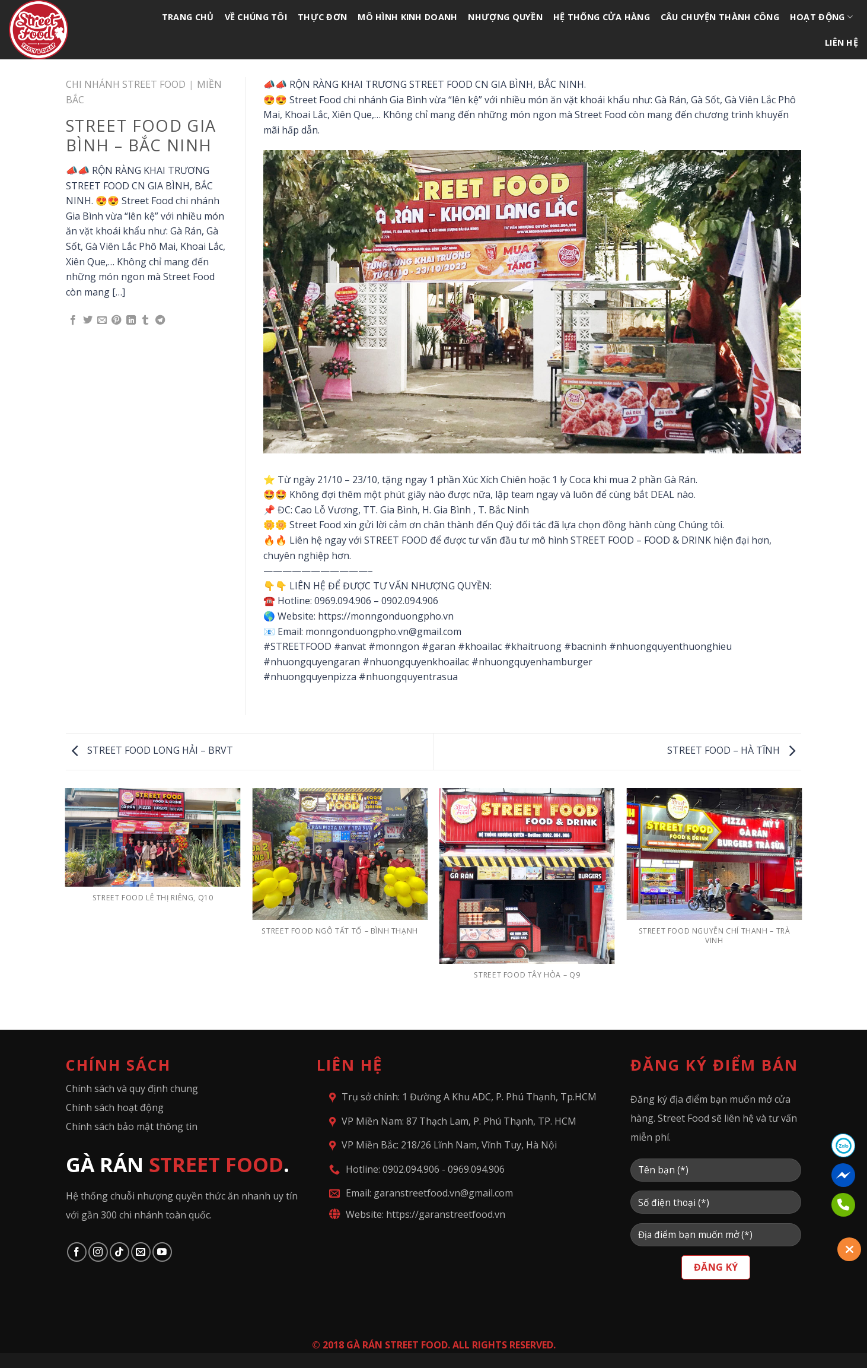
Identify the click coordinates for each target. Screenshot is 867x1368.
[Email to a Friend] (102, 320)
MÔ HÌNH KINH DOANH (407, 17)
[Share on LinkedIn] (131, 320)
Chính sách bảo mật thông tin (131, 1126)
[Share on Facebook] (73, 320)
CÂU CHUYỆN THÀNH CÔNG (720, 17)
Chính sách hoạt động (115, 1107)
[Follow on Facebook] (77, 1252)
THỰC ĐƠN (322, 17)
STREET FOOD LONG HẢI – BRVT (152, 750)
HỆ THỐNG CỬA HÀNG (601, 17)
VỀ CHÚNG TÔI (256, 17)
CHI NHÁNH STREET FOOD (126, 84)
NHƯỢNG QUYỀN (505, 17)
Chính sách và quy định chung (132, 1088)
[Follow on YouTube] (162, 1252)
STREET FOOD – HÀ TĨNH (731, 750)
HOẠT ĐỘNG (821, 17)
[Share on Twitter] (88, 320)
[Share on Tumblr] (145, 320)
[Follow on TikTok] (119, 1252)
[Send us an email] (141, 1252)
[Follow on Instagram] (98, 1252)
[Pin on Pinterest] (116, 320)
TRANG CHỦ (188, 17)
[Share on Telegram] (160, 320)
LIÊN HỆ (841, 42)
